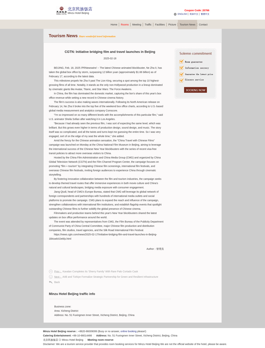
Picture (173, 24)
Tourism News (188, 24)
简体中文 (194, 14)
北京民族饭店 (50, 339)
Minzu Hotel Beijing (72, 339)
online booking (128, 331)
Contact (203, 24)
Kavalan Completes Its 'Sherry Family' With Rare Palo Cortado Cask (96, 271)
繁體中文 (205, 14)
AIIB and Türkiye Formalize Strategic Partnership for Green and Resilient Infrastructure (106, 276)
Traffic (149, 24)
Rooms (125, 24)
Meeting (137, 24)
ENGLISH (182, 14)
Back (57, 282)
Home (115, 24)
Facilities (160, 24)
